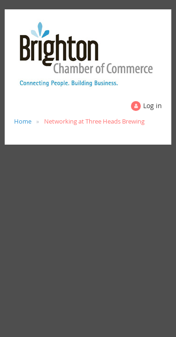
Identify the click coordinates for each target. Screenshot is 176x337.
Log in (152, 105)
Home (22, 121)
